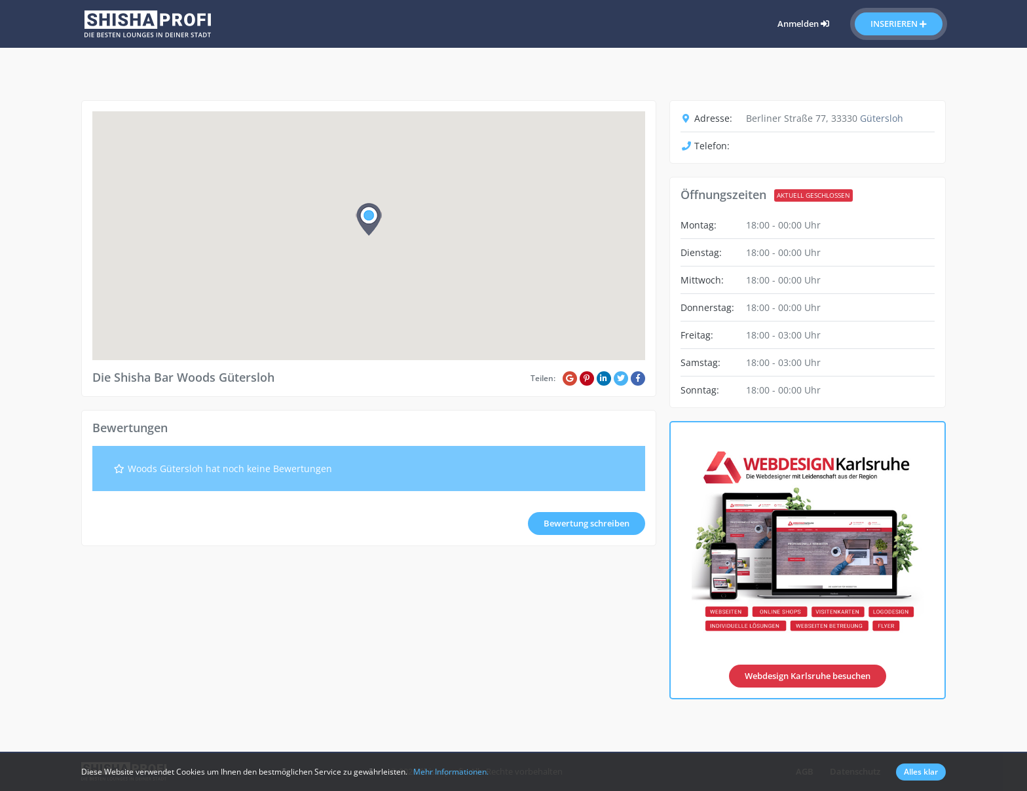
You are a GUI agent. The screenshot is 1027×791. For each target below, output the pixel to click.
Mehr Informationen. (451, 771)
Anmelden (803, 23)
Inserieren (898, 23)
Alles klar (921, 771)
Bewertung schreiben (586, 523)
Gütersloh (881, 118)
